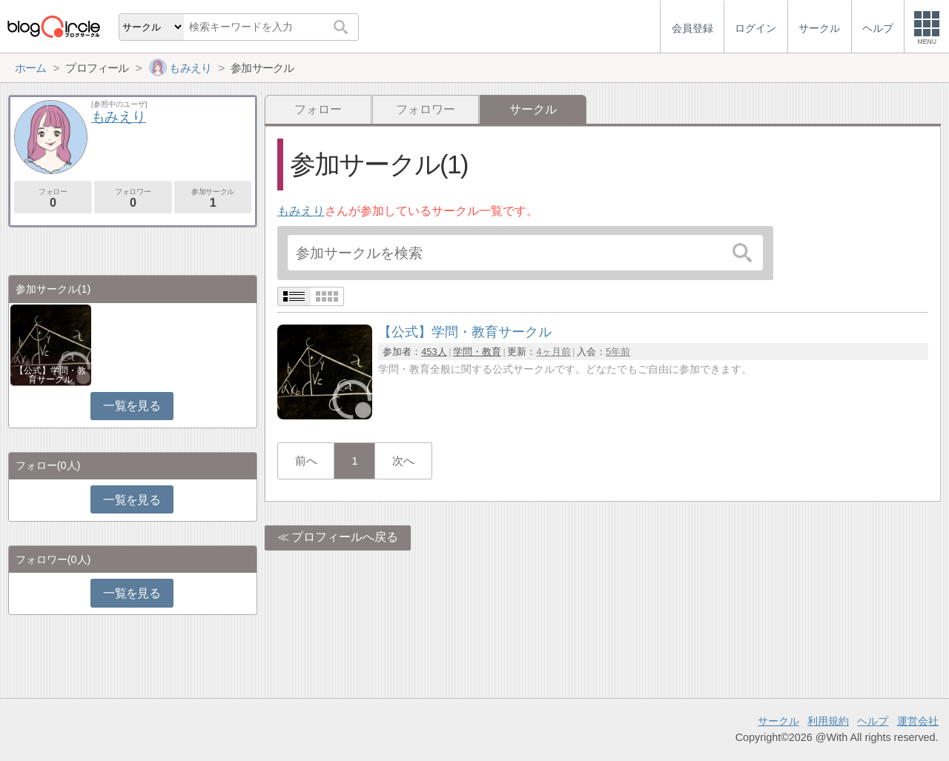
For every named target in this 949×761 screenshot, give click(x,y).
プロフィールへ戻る (344, 537)
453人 (433, 351)
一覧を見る (131, 405)
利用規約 (828, 721)
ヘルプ (872, 721)
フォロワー (425, 109)
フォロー (318, 109)
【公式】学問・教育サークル (50, 375)
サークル (778, 721)
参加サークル (213, 198)
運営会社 (918, 721)
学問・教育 (477, 351)
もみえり (301, 211)
